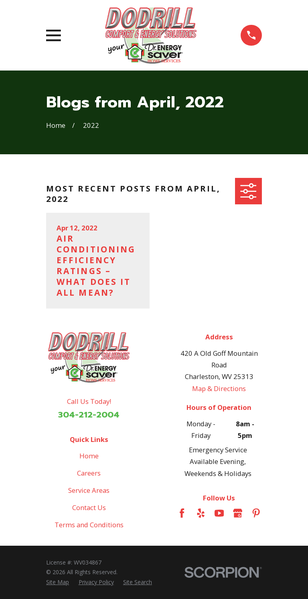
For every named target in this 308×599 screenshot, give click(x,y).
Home (89, 455)
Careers (89, 473)
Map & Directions (219, 388)
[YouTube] (219, 513)
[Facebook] (181, 513)
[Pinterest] (256, 513)
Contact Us (89, 507)
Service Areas (88, 490)
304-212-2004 (89, 414)
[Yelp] (200, 513)
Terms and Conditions (89, 524)
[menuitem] (57, 582)
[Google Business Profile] (237, 513)
